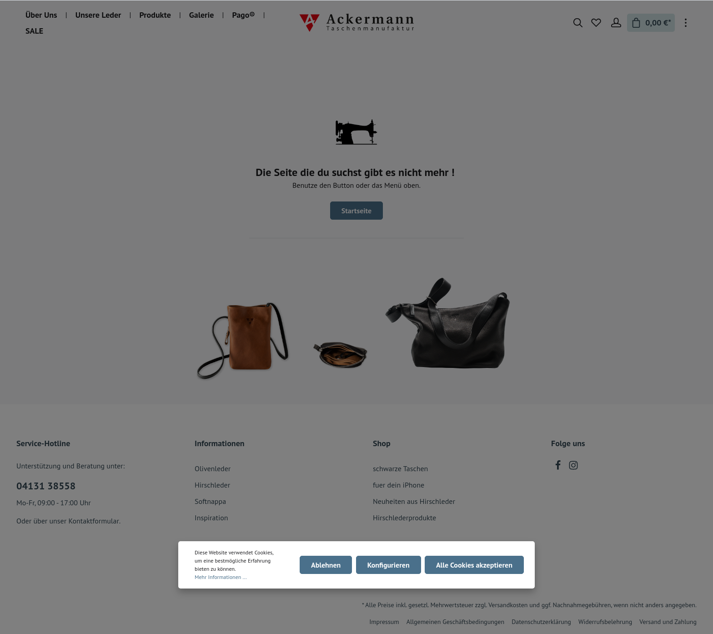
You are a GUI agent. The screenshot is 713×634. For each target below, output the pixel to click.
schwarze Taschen (400, 468)
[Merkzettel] (596, 23)
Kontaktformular (93, 520)
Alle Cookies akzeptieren (474, 564)
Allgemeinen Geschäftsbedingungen (455, 622)
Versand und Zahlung (668, 622)
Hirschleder (212, 484)
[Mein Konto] (616, 23)
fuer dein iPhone (398, 484)
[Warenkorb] (651, 23)
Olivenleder (213, 468)
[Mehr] (686, 23)
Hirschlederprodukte (404, 517)
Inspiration (211, 517)
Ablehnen (326, 564)
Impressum (384, 622)
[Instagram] (573, 467)
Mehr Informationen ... (221, 577)
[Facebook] (559, 467)
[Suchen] (578, 23)
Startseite (356, 210)
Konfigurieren (388, 564)
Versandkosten (507, 605)
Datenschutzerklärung (541, 622)
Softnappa (210, 501)
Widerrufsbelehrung (605, 622)
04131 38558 (45, 485)
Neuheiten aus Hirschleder (414, 501)
